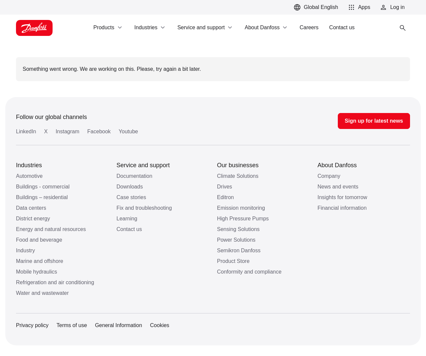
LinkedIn (26, 131)
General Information (118, 325)
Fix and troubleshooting (144, 208)
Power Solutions (236, 240)
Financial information (342, 208)
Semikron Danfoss (239, 250)
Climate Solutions (238, 176)
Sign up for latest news (374, 121)
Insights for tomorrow (342, 197)
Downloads (129, 186)
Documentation (134, 176)
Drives (224, 186)
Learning (126, 218)
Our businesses (238, 165)
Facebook (98, 131)
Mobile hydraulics (36, 272)
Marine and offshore (39, 261)
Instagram (67, 131)
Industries (29, 165)
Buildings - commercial (43, 186)
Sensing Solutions (238, 229)
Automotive (29, 176)
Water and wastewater (42, 293)
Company (329, 176)
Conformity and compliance (249, 272)
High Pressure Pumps (243, 218)
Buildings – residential (42, 197)
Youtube (128, 131)
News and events (338, 186)
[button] (358, 7)
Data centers (31, 208)
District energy (33, 218)
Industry (25, 250)
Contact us (129, 229)
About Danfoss (337, 165)
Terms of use (72, 325)
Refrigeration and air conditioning (55, 282)
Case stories (131, 197)
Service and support (143, 165)
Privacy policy (32, 325)
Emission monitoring (241, 208)
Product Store (233, 261)
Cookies (159, 325)
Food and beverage (39, 240)
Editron (225, 197)
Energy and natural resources (51, 229)
